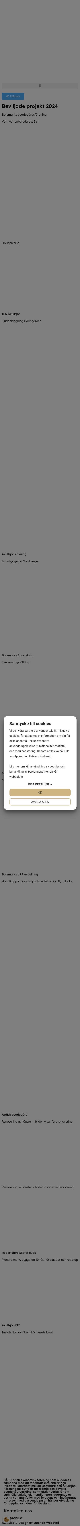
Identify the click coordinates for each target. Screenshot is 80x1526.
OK (40, 792)
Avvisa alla (40, 802)
